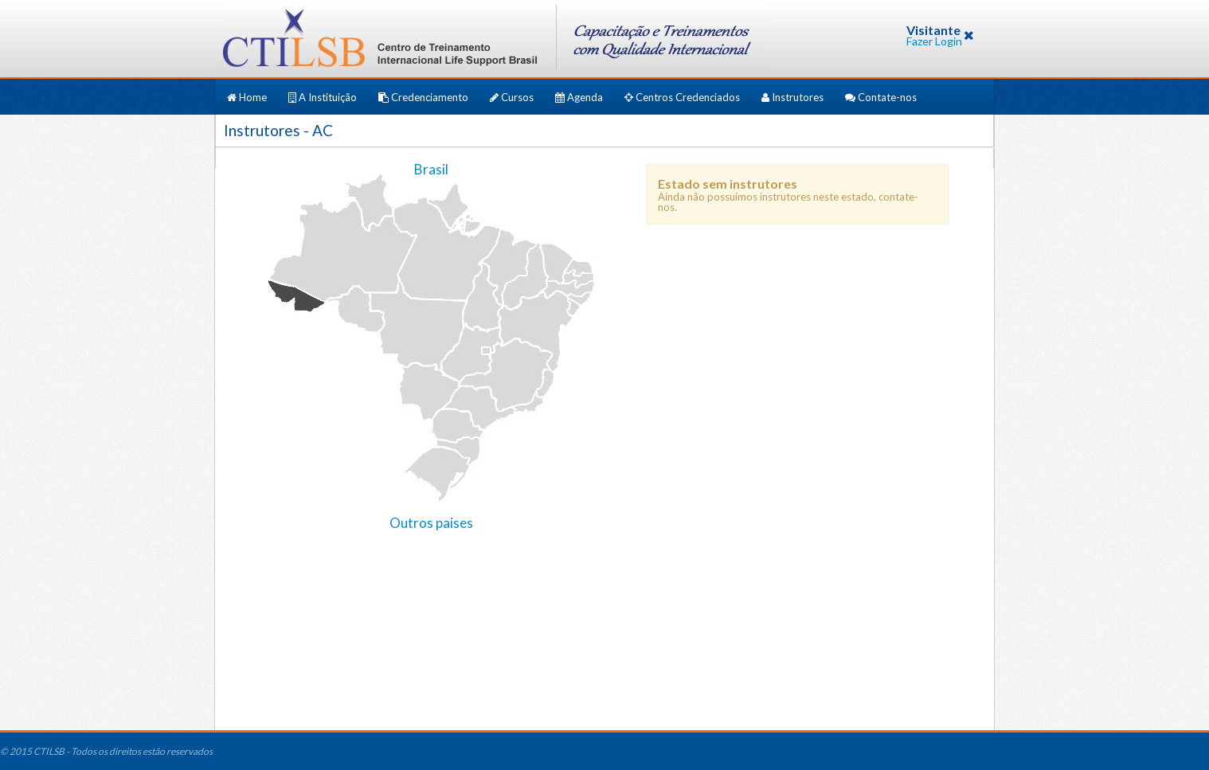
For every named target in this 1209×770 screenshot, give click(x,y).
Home (248, 97)
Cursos (513, 97)
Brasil (431, 169)
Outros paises (431, 522)
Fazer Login (934, 41)
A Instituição (323, 97)
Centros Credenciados (683, 97)
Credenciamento (424, 97)
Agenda (580, 97)
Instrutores (793, 97)
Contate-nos (881, 97)
